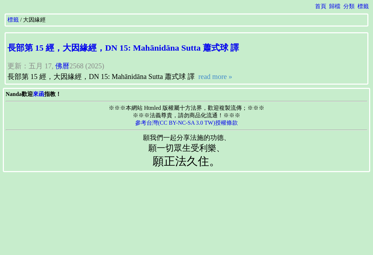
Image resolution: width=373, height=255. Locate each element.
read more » (214, 76)
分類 (349, 6)
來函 (38, 94)
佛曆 (62, 66)
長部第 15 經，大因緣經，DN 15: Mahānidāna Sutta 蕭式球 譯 (123, 47)
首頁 (320, 6)
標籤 (363, 6)
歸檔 (334, 6)
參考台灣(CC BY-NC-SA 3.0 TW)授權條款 (186, 123)
